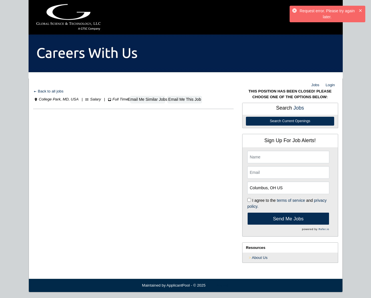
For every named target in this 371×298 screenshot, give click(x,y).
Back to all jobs (48, 91)
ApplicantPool (178, 285)
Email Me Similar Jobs (147, 99)
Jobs (315, 85)
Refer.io (323, 229)
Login (330, 85)
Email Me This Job (184, 99)
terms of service (291, 200)
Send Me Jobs (288, 219)
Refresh (222, 285)
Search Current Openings (290, 121)
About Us (260, 257)
